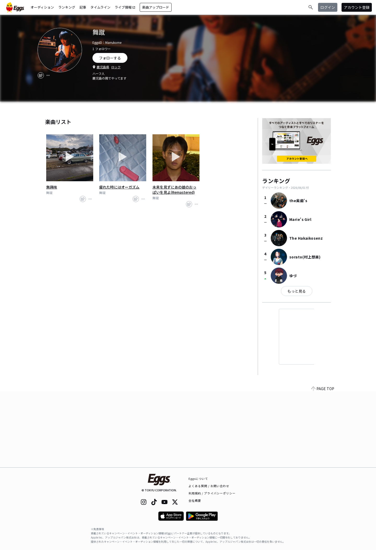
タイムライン (100, 7)
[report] (48, 75)
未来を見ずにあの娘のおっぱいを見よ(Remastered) (174, 189)
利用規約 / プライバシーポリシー (212, 493)
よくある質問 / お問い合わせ (209, 486)
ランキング (66, 7)
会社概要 (195, 500)
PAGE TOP (322, 464)
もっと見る (296, 291)
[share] (41, 75)
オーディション (42, 7)
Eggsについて (198, 478)
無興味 (51, 187)
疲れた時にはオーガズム (119, 187)
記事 (82, 7)
